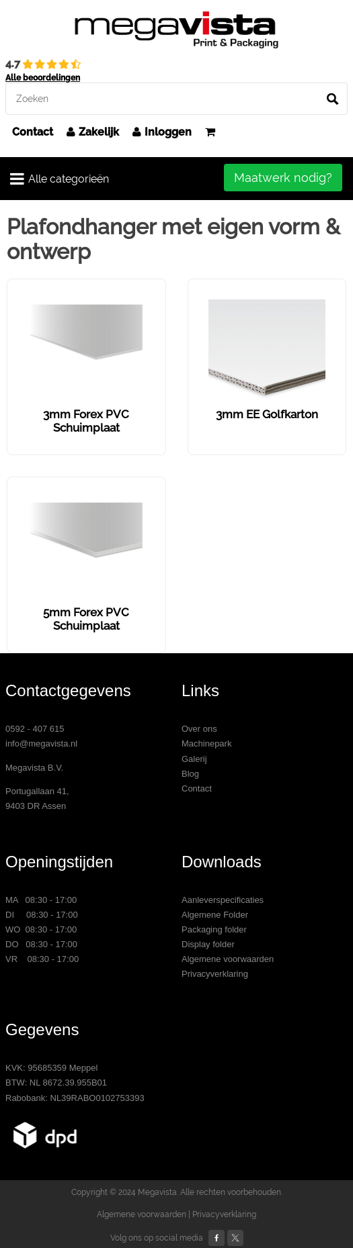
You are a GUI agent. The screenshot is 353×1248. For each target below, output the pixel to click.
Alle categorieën (59, 179)
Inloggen (162, 132)
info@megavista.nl (41, 743)
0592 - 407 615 (34, 729)
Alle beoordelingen (42, 78)
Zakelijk (93, 132)
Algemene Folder (215, 915)
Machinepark (206, 743)
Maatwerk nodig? (283, 178)
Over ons (199, 729)
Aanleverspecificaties (223, 900)
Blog (190, 774)
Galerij (194, 759)
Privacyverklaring (215, 974)
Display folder (208, 944)
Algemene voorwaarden (228, 959)
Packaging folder (214, 929)
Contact (32, 132)
